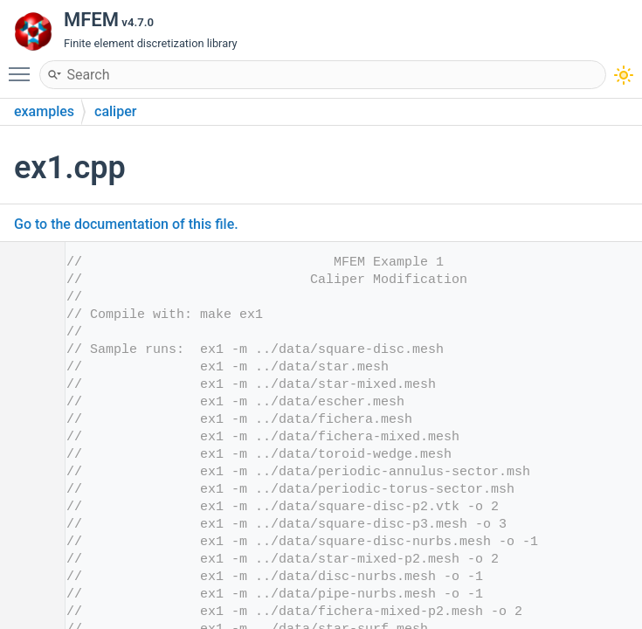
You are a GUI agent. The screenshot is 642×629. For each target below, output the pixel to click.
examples (44, 111)
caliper (115, 111)
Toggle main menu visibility (23, 66)
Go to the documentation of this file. (126, 224)
